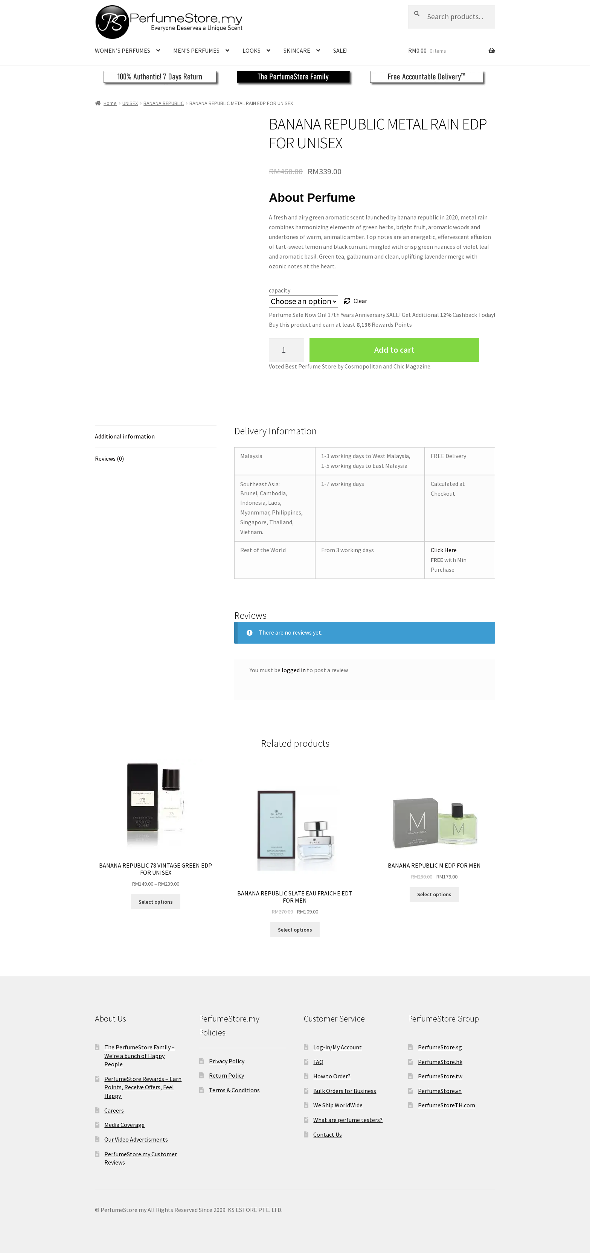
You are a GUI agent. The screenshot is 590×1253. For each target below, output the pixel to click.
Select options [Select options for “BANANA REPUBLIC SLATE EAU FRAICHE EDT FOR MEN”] (295, 929)
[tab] (156, 437)
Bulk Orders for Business (344, 1091)
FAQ (318, 1062)
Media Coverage (124, 1124)
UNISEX (130, 103)
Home (110, 103)
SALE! (340, 50)
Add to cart (394, 349)
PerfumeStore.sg (440, 1047)
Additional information (125, 436)
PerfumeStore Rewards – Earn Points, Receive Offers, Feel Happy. (142, 1087)
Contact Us (327, 1134)
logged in (294, 670)
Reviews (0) (109, 458)
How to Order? (332, 1076)
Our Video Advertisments (136, 1139)
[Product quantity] (286, 350)
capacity (279, 290)
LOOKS (251, 50)
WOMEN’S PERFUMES (122, 50)
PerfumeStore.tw (440, 1076)
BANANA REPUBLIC (163, 103)
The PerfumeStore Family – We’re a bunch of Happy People (139, 1055)
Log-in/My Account (337, 1047)
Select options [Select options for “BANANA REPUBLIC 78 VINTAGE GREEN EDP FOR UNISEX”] (156, 901)
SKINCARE (297, 50)
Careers (114, 1110)
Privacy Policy (226, 1061)
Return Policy (226, 1075)
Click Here (444, 550)
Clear (360, 300)
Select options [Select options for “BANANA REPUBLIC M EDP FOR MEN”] (434, 894)
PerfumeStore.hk (440, 1062)
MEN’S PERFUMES (196, 50)
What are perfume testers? (348, 1120)
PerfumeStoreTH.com (446, 1105)
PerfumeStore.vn (440, 1091)
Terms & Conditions (234, 1090)
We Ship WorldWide (338, 1105)
